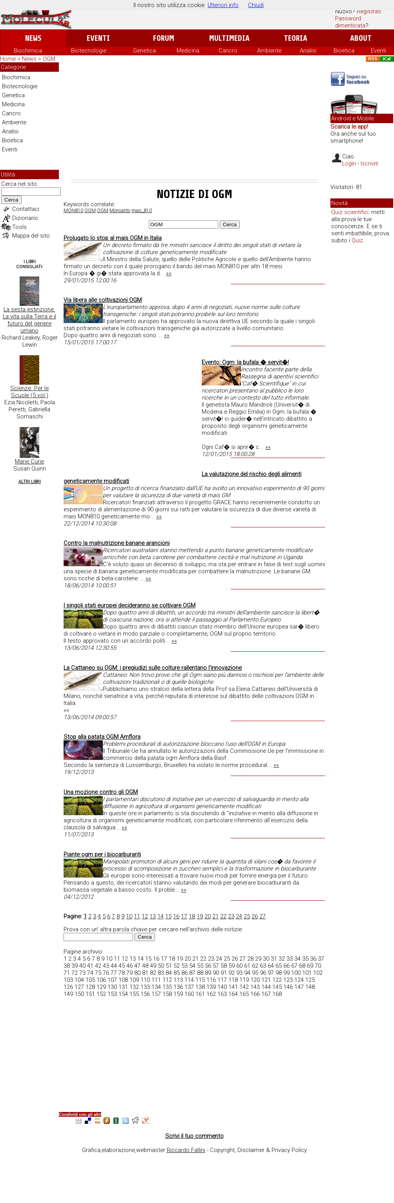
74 (90, 972)
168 (277, 994)
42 (98, 965)
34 (297, 958)
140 (222, 986)
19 (200, 916)
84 (169, 972)
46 (129, 965)
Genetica (144, 50)
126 (68, 986)
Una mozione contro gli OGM (101, 792)
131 (123, 986)
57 (216, 965)
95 (255, 972)
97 (271, 972)
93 (239, 972)
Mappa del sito (31, 235)
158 (167, 994)
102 (318, 972)
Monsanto (119, 210)
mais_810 (141, 210)
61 (247, 965)
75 (98, 972)
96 (263, 972)
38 (67, 965)
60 (239, 965)
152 (101, 994)
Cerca (11, 200)
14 (160, 916)
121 (266, 979)
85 (176, 972)
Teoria (295, 38)
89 (208, 972)
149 (68, 994)
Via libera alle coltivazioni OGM (103, 299)
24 (239, 916)
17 (184, 916)
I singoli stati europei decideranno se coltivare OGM (129, 605)
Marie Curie (29, 461)
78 (122, 972)
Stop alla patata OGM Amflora (102, 736)
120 (255, 979)
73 (82, 972)
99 (286, 972)
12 (145, 916)
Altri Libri (29, 481)
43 (106, 965)
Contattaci (25, 209)
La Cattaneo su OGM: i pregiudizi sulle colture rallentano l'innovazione (153, 667)
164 (233, 994)
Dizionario (25, 218)
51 (169, 965)
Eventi (98, 38)
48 (145, 965)
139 (211, 986)
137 (189, 986)
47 (137, 965)
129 (101, 986)
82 (153, 972)
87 (192, 972)
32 (282, 958)
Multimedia (229, 38)
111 (156, 979)
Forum (163, 38)
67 (294, 965)
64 (271, 965)
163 (222, 994)
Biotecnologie (88, 50)
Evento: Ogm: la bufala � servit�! (245, 362)
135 (167, 986)
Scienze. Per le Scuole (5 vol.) (29, 392)
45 (122, 965)
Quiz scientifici (349, 212)
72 (74, 972)
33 (289, 958)
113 (178, 979)
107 (112, 979)
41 (90, 965)
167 (266, 994)
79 (129, 972)
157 (156, 994)
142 (244, 986)
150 (79, 994)
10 (129, 916)
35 (305, 958)
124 (299, 979)
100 (296, 972)
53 (184, 965)
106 (101, 979)
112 (167, 979)
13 (153, 916)
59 (231, 965)
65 (278, 965)
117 (222, 979)
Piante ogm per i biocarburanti (102, 854)
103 (68, 979)
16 (176, 916)
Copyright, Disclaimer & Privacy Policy (258, 1150)
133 (145, 986)
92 (231, 972)
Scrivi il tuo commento (194, 1135)
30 (266, 958)
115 (200, 979)
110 (145, 979)
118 (233, 979)
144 (266, 986)
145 (277, 986)
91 (224, 972)
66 (286, 965)
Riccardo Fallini (186, 1150)
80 (137, 972)
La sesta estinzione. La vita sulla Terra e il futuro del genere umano (29, 320)
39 (74, 965)
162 (211, 994)
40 (82, 965)
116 (211, 979)
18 (192, 916)
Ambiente (269, 50)
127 (79, 986)
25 (247, 916)
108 (123, 979)
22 (223, 916)
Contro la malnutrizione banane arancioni (117, 543)
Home (8, 58)
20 (207, 916)
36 (313, 958)
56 (208, 965)
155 (134, 994)
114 (189, 979)
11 (137, 916)
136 (178, 986)
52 (176, 965)
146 (288, 986)
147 (299, 986)
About (361, 38)
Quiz (357, 240)
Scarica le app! (349, 126)
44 (114, 965)
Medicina (188, 50)
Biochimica (28, 50)
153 (112, 994)
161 (200, 994)
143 (255, 986)
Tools (19, 227)
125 (310, 979)
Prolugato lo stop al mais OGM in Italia (113, 238)
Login (349, 163)
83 (161, 972)
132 (134, 986)
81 (145, 972)
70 (318, 965)
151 (90, 994)
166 (255, 994)
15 (168, 916)
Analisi (308, 50)
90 (216, 972)
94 (247, 972)
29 (258, 958)
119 (244, 979)
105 (90, 979)
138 (200, 986)
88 (200, 972)
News (33, 38)
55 (200, 965)
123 (288, 979)
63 (263, 965)
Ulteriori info (223, 5)
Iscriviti (369, 163)
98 (278, 972)
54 (192, 965)
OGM (90, 210)
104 (79, 979)
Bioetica (344, 50)
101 (307, 972)
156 (145, 994)
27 (262, 916)
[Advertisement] (194, 121)
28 (250, 958)
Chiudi (256, 5)
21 (215, 916)
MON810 (73, 210)
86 (184, 972)
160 (189, 994)
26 (255, 916)
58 (224, 965)
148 (310, 986)
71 (67, 972)
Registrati (369, 11)
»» (168, 273)
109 (134, 979)
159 (178, 994)
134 (156, 986)
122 (277, 979)
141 (233, 986)
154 (123, 994)
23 (231, 916)
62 (255, 965)
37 (321, 958)
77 (114, 972)
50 (161, 965)
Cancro (228, 50)
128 (90, 986)
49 (153, 965)
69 (310, 965)
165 (244, 994)
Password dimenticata (350, 22)
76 (106, 972)
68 (302, 965)
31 (274, 958)
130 (112, 986)
